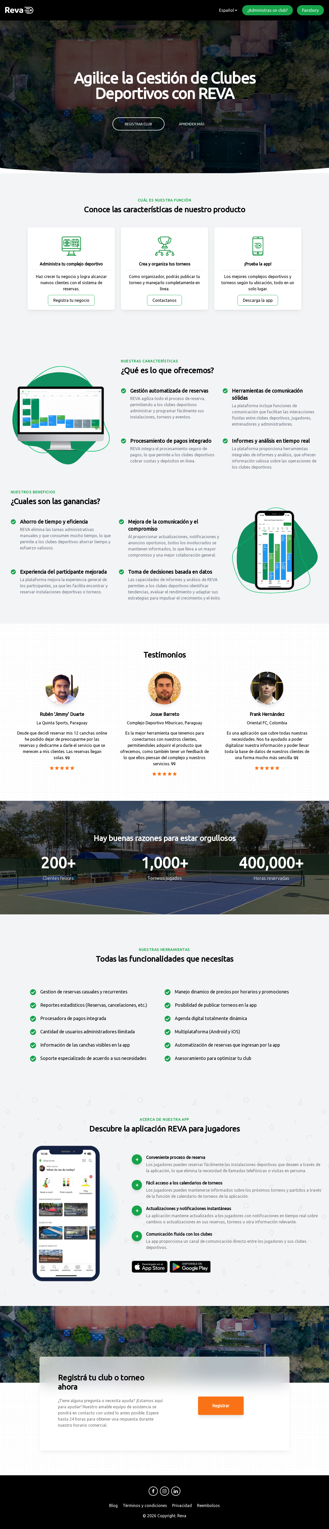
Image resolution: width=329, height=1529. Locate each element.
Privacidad (182, 1505)
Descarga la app (258, 300)
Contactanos (164, 300)
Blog (113, 1505)
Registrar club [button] (138, 124)
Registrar (220, 1405)
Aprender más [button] (191, 124)
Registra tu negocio (71, 300)
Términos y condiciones (145, 1505)
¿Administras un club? (267, 10)
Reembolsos (208, 1505)
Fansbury (310, 10)
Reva (181, 1515)
